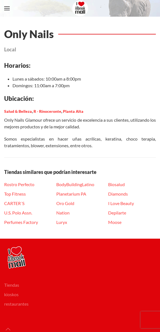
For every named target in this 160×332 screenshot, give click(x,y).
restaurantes (16, 303)
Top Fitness (15, 193)
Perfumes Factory (21, 222)
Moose (114, 222)
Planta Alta (73, 111)
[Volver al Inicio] (80, 8)
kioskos (11, 294)
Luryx (61, 222)
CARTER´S (14, 203)
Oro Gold (65, 203)
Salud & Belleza (18, 111)
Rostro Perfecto (19, 184)
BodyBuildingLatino (75, 184)
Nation (63, 212)
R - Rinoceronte (47, 111)
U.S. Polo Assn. (18, 212)
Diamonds (118, 193)
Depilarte (117, 212)
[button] (7, 8)
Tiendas (11, 285)
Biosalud (116, 184)
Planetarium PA (71, 193)
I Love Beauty (121, 203)
